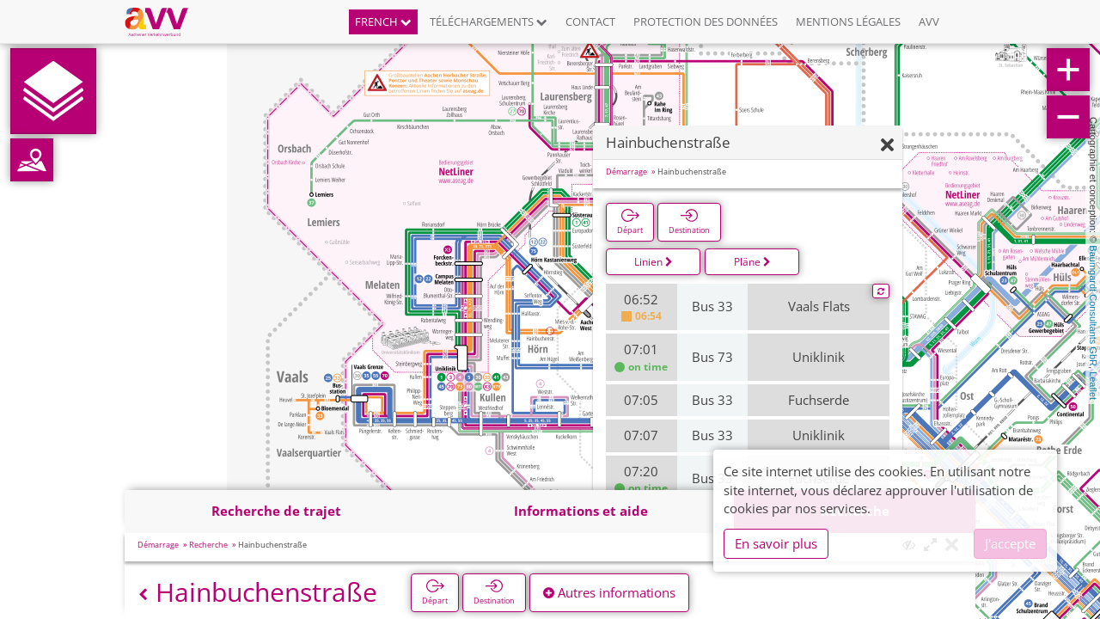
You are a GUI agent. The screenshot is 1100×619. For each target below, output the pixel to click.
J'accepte (1010, 543)
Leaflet (1093, 385)
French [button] (383, 21)
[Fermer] (887, 145)
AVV (929, 21)
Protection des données (705, 21)
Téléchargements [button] (488, 21)
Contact (590, 21)
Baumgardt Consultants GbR (1093, 305)
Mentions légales (848, 21)
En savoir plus (776, 543)
